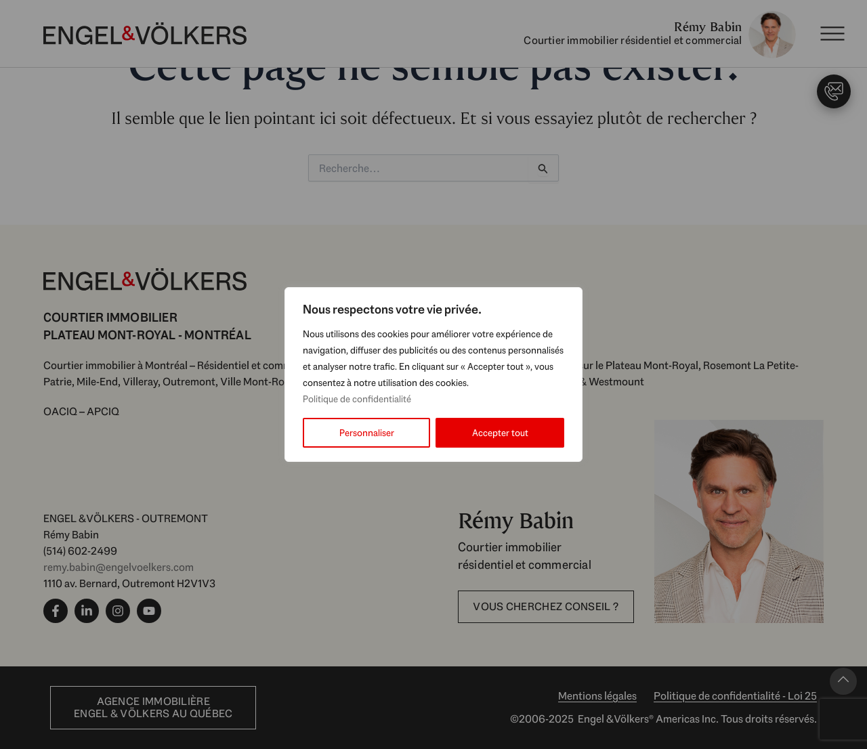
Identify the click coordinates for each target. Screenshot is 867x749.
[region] (433, 374)
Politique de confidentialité (357, 399)
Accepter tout (500, 433)
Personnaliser (366, 433)
